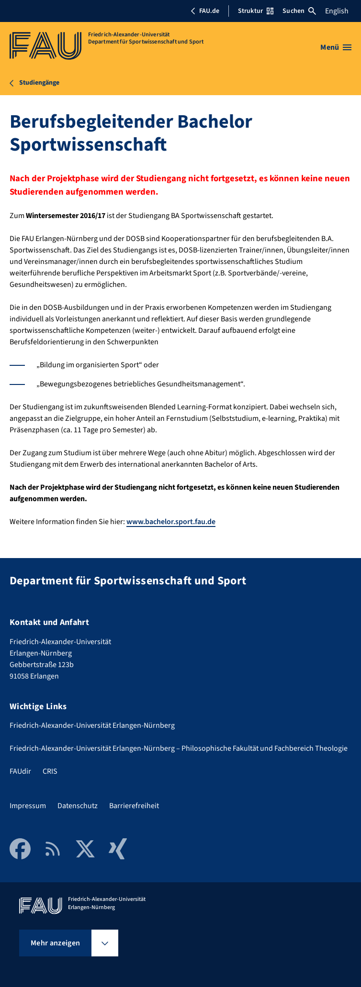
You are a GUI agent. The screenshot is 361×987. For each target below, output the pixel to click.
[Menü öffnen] (335, 47)
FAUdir (20, 771)
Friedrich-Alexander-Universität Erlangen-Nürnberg (92, 725)
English (337, 11)
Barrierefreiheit (134, 806)
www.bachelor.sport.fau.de (170, 521)
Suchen (299, 11)
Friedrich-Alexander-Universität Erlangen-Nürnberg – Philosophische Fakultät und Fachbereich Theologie (179, 748)
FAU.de (205, 11)
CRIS (50, 771)
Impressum (28, 806)
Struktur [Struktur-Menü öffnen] (255, 11)
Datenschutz (77, 806)
